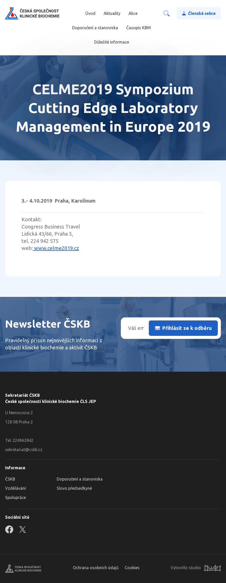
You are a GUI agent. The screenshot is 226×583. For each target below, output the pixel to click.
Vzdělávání (15, 488)
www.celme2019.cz (56, 248)
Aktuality (112, 13)
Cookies (132, 567)
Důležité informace (111, 42)
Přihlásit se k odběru (187, 328)
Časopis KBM (138, 27)
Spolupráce (15, 497)
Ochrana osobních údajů (96, 567)
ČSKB (10, 479)
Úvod (90, 13)
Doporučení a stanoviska (95, 27)
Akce (133, 13)
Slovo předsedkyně (74, 488)
